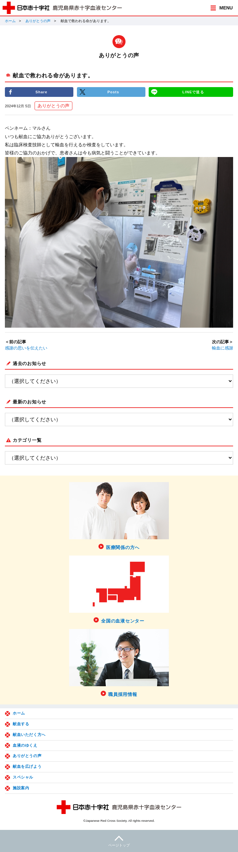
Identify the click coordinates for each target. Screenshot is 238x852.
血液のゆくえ (25, 745)
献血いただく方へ (29, 734)
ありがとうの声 (38, 21)
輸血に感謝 (222, 348)
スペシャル (23, 777)
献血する (21, 724)
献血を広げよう (27, 766)
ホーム (10, 21)
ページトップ (119, 840)
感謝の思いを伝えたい (26, 348)
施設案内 (21, 788)
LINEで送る (193, 92)
